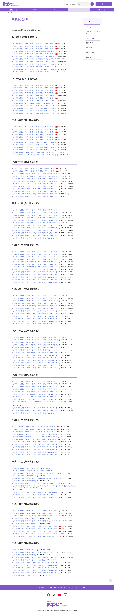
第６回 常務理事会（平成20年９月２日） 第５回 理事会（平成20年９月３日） (36, 562)
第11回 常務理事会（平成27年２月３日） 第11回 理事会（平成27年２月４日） (36, 298)
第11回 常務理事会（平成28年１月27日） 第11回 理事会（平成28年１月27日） (36, 256)
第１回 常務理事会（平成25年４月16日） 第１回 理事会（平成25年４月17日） (36, 368)
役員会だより (89, 47)
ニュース (79, 10)
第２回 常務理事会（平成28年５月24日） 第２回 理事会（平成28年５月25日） (36, 235)
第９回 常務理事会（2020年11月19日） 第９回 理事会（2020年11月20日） (35, 54)
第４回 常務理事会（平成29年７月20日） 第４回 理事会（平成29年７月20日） (36, 189)
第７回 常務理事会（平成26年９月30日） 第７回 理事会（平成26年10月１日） (36, 308)
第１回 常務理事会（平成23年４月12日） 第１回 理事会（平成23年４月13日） (36, 454)
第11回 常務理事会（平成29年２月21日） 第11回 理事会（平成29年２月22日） (36, 212)
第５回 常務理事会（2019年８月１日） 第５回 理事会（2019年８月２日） (34, 103)
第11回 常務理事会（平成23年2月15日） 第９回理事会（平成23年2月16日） (35, 470)
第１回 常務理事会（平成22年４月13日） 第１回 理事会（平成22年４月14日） (36, 497)
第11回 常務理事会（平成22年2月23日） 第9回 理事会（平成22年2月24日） (36, 513)
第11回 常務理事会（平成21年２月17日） (25, 550)
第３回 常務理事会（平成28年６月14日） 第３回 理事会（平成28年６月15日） (36, 233)
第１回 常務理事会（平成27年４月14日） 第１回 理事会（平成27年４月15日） (36, 282)
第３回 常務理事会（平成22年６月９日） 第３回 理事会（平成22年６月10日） (36, 492)
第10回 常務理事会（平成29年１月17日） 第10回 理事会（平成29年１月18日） (36, 215)
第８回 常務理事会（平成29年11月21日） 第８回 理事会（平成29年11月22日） (36, 178)
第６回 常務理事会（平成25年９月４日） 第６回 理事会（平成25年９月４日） (36, 355)
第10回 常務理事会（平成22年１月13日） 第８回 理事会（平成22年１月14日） (36, 516)
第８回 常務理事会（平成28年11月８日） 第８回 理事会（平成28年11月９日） (36, 220)
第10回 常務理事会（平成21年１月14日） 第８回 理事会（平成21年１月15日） (36, 552)
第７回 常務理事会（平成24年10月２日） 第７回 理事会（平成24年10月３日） (36, 396)
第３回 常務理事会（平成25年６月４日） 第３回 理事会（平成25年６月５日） (36, 362)
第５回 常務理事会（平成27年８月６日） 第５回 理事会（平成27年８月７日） (36, 272)
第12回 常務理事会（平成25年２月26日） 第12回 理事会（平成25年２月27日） (36, 384)
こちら (40, 30)
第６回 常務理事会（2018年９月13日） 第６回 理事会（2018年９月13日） (34, 142)
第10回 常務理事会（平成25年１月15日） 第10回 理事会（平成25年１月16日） (36, 389)
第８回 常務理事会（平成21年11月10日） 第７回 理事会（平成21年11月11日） (36, 521)
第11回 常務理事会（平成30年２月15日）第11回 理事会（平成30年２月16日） (35, 171)
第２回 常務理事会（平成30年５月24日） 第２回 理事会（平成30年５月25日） (35, 152)
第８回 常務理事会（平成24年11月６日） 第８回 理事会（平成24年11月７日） (36, 394)
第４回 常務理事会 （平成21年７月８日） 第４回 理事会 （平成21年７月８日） (37, 531)
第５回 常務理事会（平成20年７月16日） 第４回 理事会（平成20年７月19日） (36, 565)
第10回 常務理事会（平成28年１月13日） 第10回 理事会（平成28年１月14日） (36, 259)
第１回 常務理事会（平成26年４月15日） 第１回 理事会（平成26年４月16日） (36, 323)
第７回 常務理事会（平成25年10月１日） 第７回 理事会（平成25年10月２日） (36, 352)
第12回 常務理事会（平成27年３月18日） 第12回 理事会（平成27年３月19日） (36, 295)
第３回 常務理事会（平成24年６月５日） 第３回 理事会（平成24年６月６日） (36, 408)
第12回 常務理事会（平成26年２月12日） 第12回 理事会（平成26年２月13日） (36, 340)
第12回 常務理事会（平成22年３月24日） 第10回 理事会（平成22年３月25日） (36, 511)
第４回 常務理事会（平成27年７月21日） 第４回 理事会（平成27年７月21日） (36, 274)
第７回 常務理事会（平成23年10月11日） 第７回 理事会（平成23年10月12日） (36, 439)
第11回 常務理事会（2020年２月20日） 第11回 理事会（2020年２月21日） (35, 88)
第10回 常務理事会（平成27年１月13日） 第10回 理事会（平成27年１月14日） (36, 301)
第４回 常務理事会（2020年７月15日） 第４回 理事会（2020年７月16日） (34, 64)
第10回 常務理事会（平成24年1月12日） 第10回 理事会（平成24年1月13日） (35, 431)
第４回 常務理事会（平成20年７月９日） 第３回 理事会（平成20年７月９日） (36, 567)
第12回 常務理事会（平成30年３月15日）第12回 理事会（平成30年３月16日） (35, 168)
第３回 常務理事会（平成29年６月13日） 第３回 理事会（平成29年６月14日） (36, 191)
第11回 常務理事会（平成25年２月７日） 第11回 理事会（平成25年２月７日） (36, 386)
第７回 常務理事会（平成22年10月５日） (25, 481)
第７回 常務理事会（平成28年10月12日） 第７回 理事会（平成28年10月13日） (36, 222)
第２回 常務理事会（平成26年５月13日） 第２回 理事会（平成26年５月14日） (36, 321)
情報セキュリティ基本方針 (56, 587)
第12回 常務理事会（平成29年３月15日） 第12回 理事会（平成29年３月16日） (36, 210)
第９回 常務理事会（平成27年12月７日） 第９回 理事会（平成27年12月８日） (36, 262)
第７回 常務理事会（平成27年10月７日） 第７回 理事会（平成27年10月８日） (36, 267)
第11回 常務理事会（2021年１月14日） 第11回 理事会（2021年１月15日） (35, 49)
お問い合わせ (78, 587)
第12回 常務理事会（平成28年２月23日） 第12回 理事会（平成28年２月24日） (36, 254)
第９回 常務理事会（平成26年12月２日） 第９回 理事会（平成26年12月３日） (36, 303)
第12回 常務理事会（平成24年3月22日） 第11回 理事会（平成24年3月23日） (35, 426)
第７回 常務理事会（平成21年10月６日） (25, 523)
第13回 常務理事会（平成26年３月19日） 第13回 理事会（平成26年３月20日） (36, 337)
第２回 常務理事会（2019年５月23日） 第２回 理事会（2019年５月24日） (34, 110)
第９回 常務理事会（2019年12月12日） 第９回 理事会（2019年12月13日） (35, 93)
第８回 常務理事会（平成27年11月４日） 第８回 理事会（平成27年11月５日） (36, 264)
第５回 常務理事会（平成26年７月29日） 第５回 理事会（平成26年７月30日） (36, 313)
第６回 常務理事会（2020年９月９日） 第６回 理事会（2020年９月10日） (34, 59)
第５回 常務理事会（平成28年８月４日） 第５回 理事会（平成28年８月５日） (36, 228)
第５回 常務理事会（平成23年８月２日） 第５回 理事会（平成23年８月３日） (36, 444)
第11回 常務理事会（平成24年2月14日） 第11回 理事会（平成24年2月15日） (35, 429)
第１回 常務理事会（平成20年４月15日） (25, 575)
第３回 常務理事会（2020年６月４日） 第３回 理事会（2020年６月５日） (34, 66)
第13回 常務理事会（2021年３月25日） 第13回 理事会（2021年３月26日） (35, 43)
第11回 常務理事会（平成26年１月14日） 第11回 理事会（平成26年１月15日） (36, 342)
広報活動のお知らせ (91, 52)
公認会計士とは (13, 10)
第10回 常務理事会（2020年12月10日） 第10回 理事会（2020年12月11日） (35, 51)
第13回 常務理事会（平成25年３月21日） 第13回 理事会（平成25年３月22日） (36, 381)
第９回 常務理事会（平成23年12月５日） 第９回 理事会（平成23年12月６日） (36, 434)
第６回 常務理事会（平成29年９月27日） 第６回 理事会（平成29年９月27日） (36, 183)
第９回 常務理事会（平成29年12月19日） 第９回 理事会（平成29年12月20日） (36, 176)
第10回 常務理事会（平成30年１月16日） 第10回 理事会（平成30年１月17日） (36, 173)
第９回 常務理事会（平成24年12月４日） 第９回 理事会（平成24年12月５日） (36, 391)
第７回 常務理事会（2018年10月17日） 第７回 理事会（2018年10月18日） (35, 139)
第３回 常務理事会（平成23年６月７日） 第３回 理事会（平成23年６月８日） (36, 449)
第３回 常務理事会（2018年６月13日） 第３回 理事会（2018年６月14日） (34, 150)
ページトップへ (110, 580)
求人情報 (88, 57)
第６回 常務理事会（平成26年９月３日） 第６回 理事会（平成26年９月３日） (36, 311)
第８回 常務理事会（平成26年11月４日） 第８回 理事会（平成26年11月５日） (36, 306)
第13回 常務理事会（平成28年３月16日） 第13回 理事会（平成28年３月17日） (36, 251)
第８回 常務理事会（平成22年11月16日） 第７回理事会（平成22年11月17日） (36, 478)
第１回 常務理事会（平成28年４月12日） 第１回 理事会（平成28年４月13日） (36, 238)
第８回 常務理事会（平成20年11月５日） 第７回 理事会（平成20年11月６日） (36, 557)
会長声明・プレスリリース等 (93, 32)
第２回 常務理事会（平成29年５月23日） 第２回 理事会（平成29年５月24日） (36, 194)
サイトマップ (29, 587)
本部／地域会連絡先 (70, 4)
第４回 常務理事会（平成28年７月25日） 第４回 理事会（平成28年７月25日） (36, 230)
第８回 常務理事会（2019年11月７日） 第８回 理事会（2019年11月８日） (34, 95)
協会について (101, 10)
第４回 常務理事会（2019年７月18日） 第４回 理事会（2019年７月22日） (34, 105)
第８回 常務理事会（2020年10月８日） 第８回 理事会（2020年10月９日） (34, 56)
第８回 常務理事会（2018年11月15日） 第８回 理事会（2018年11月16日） (35, 137)
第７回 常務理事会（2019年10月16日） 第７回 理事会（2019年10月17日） (35, 98)
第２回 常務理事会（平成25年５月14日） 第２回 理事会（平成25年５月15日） (36, 365)
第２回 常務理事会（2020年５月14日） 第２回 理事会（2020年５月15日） (34, 69)
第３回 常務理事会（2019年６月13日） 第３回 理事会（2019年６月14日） (34, 108)
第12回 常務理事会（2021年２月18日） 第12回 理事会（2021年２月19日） (35, 46)
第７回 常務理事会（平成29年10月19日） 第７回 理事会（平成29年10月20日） (36, 181)
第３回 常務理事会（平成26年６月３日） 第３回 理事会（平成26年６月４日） (36, 318)
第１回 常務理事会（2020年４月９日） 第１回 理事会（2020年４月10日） (34, 71)
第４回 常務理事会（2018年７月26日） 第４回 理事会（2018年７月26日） (34, 147)
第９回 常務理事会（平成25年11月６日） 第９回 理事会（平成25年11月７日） (36, 347)
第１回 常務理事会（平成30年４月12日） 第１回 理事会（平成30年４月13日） (35, 155)
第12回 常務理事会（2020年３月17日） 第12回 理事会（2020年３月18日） (35, 85)
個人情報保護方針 (68, 587)
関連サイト (85, 587)
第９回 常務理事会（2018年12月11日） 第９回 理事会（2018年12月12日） (35, 134)
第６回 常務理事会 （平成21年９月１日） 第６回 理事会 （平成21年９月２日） (37, 526)
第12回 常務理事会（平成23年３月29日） (25, 468)
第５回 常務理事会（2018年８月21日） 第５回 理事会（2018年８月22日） (34, 144)
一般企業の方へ (57, 10)
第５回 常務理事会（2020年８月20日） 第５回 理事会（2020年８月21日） (34, 61)
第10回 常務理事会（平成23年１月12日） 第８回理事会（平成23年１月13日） (36, 473)
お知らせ (88, 27)
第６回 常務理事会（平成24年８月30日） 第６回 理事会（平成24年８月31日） (36, 399)
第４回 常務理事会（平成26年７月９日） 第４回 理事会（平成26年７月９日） (36, 316)
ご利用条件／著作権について (41, 587)
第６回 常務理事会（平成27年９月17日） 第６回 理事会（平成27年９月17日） (36, 269)
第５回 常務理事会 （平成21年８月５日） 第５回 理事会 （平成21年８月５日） (37, 528)
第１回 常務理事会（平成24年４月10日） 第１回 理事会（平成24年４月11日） (36, 413)
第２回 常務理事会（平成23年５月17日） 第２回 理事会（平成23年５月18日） (36, 452)
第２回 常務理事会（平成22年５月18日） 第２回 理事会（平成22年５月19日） (36, 494)
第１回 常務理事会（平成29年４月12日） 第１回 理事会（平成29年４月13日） (36, 196)
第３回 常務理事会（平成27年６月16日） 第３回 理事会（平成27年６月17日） (36, 277)
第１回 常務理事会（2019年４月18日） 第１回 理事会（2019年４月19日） (34, 113)
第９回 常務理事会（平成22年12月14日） (25, 476)
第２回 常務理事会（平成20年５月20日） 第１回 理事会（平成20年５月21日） (36, 572)
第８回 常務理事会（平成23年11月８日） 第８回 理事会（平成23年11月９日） (36, 437)
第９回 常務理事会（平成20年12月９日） (25, 555)
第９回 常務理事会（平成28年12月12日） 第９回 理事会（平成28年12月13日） (36, 217)
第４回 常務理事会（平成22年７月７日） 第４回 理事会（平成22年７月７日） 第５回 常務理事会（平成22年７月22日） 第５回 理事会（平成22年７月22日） (45, 487)
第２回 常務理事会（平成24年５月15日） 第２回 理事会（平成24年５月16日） (36, 410)
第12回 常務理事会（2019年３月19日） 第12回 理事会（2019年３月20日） (35, 127)
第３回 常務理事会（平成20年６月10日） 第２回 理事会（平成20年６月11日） (36, 570)
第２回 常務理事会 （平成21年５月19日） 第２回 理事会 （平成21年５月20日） (37, 536)
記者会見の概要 (90, 38)
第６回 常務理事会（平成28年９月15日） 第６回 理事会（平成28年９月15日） (36, 225)
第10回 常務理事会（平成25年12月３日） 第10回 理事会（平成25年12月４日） (36, 345)
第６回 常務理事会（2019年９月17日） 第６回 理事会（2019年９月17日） (34, 100)
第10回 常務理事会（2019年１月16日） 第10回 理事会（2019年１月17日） (35, 132)
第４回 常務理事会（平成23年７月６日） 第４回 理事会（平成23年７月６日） (36, 447)
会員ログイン (104, 4)
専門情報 (34, 10)
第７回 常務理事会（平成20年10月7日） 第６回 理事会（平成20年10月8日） (36, 560)
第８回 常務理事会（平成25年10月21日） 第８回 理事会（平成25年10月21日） (36, 350)
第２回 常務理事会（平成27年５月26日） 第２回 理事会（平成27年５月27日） (36, 279)
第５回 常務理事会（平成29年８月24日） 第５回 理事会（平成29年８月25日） (36, 186)
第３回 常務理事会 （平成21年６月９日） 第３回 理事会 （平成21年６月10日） (37, 533)
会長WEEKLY (89, 43)
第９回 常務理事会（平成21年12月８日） (25, 518)
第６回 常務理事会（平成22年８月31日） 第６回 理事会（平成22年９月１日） (36, 483)
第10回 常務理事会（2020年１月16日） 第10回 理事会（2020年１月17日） (35, 90)
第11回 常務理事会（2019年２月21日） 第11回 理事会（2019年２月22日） (35, 129)
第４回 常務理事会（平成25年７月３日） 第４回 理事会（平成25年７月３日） (36, 360)
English (60, 4)
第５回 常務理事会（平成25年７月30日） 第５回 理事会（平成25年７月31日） (36, 357)
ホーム (3, 12)
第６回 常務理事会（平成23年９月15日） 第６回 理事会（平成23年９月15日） (36, 442)
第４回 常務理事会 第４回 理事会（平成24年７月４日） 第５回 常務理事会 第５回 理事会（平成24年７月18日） (45, 402)
